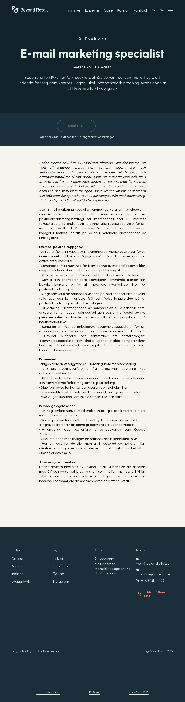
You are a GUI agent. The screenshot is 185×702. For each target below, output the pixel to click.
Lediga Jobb (22, 583)
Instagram (61, 583)
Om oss (18, 559)
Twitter (59, 575)
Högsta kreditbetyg (48, 691)
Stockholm (113, 566)
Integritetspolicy (21, 650)
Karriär (123, 10)
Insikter (17, 575)
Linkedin (59, 559)
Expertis (92, 10)
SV (162, 10)
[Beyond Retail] (30, 12)
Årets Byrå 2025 (139, 691)
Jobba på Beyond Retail (155, 593)
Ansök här (76, 126)
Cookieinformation (49, 650)
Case (108, 10)
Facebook (61, 567)
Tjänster (73, 10)
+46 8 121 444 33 (150, 581)
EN (154, 10)
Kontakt (140, 10)
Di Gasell (94, 691)
